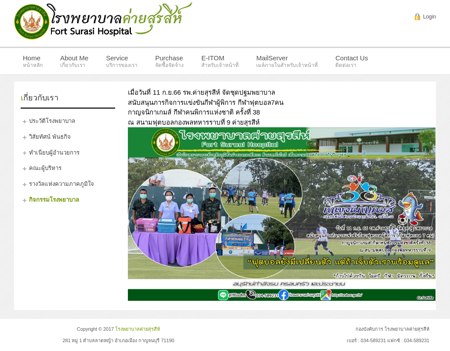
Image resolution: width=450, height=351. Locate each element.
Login (429, 17)
